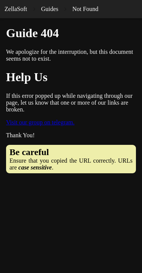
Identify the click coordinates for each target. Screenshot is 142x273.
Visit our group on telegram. (40, 122)
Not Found (85, 9)
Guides (49, 9)
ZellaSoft (16, 9)
